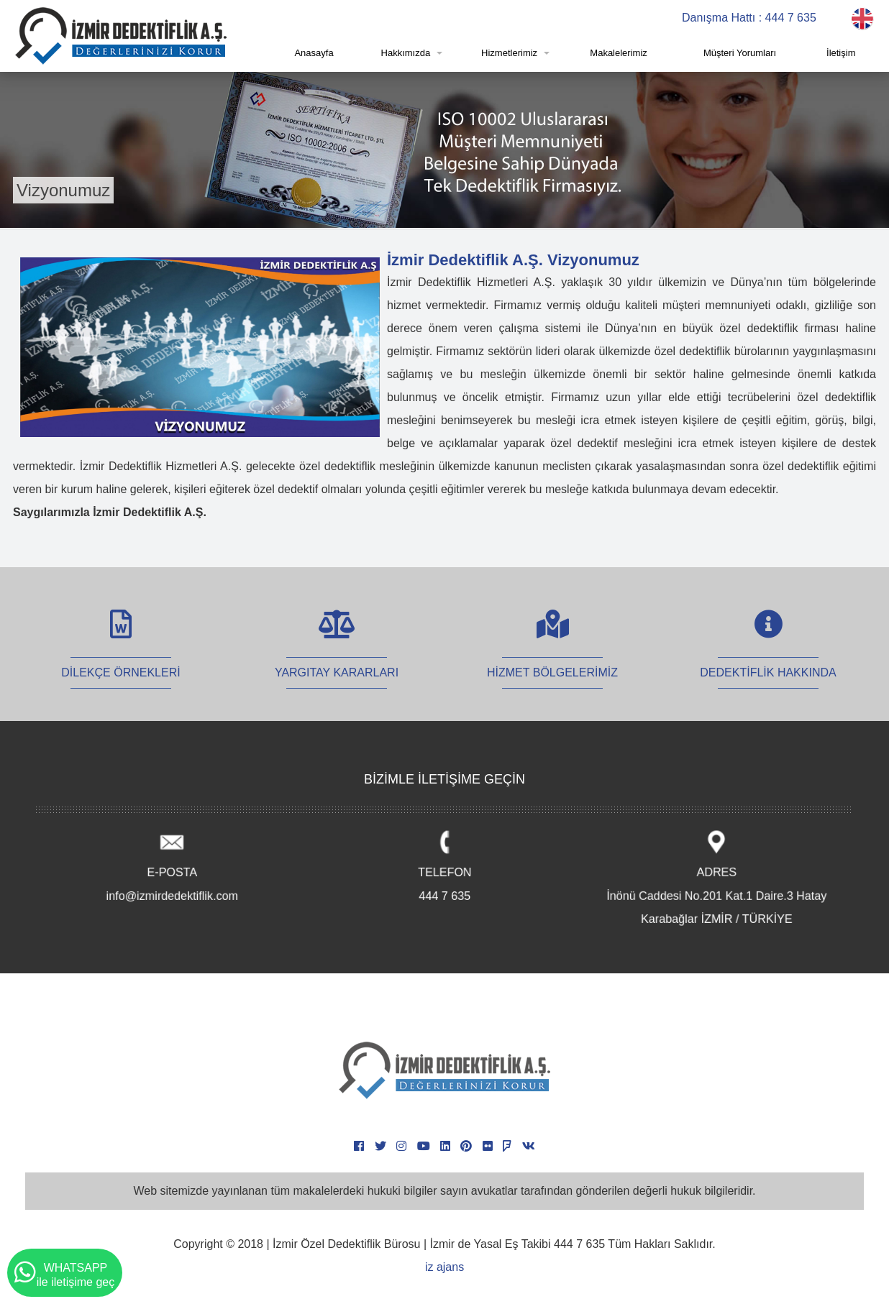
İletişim (840, 52)
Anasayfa (313, 52)
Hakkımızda (406, 52)
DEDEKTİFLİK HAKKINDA (768, 657)
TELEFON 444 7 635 (445, 868)
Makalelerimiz (618, 52)
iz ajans (444, 1267)
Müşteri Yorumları (739, 52)
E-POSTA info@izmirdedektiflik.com (172, 868)
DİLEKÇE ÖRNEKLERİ (120, 657)
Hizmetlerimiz (509, 52)
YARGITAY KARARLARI (336, 657)
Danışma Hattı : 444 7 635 (749, 18)
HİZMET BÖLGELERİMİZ (552, 657)
